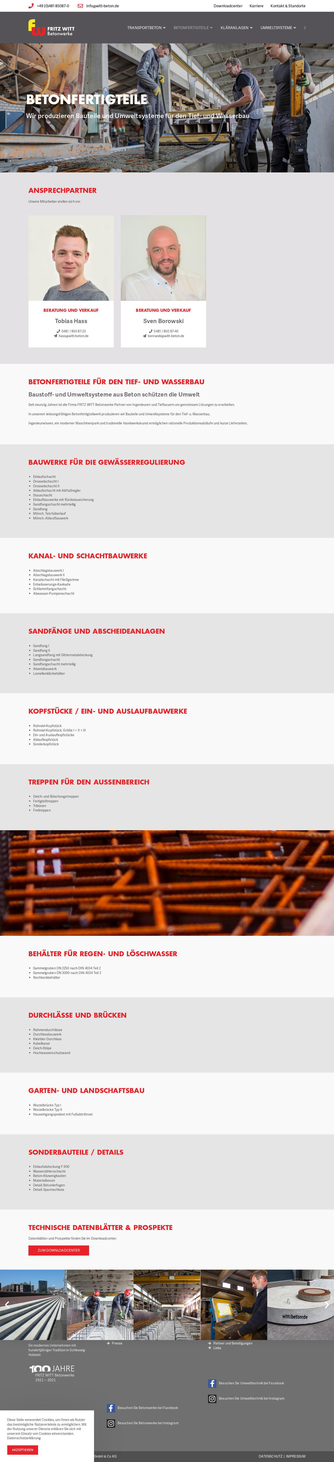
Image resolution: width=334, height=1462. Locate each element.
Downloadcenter (228, 5)
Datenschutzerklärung (24, 1438)
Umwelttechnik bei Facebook (262, 1383)
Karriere (257, 5)
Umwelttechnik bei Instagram (262, 1398)
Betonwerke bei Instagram (158, 1423)
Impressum (296, 1456)
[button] (7, 1305)
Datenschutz (271, 1456)
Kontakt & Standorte (288, 5)
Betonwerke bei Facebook (158, 1407)
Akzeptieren (22, 1450)
